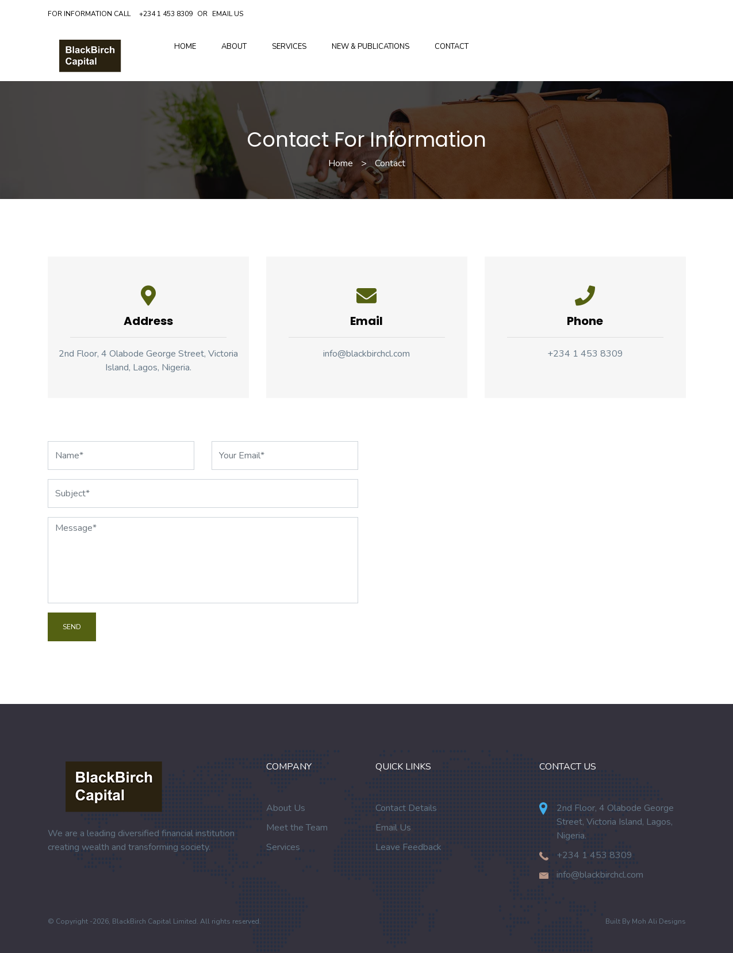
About (234, 46)
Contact (452, 46)
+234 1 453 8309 (166, 13)
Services (289, 46)
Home (185, 46)
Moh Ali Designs (659, 921)
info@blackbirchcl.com (366, 353)
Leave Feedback (408, 847)
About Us (285, 808)
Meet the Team (297, 827)
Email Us (227, 13)
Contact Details (406, 808)
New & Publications (370, 46)
